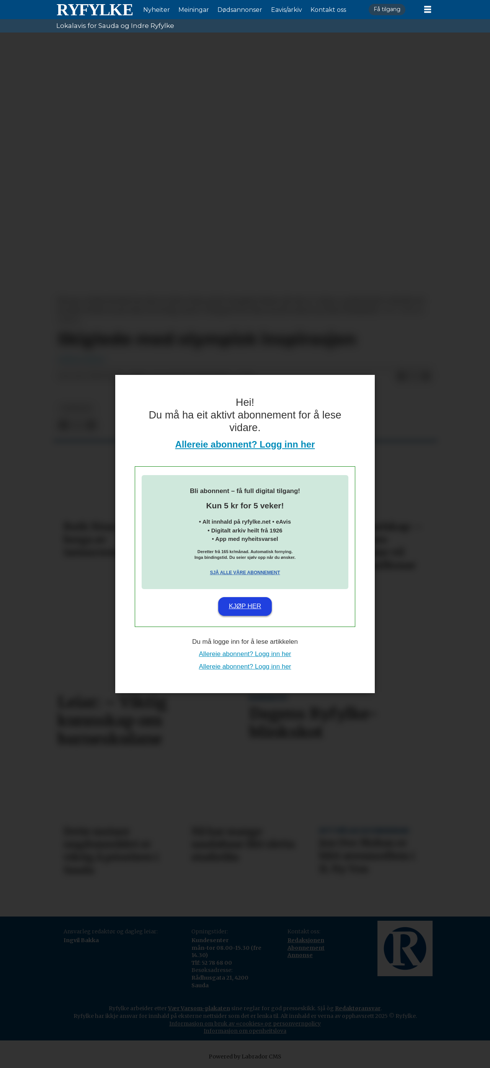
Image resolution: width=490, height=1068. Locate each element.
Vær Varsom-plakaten (199, 1008)
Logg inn (413, 10)
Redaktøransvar (358, 1008)
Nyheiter (156, 9)
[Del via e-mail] (426, 376)
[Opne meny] (427, 9)
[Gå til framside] (94, 9)
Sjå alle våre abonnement (245, 572)
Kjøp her (245, 606)
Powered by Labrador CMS (245, 1056)
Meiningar (193, 9)
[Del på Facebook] (401, 376)
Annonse (300, 955)
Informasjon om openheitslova (245, 1030)
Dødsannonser (239, 9)
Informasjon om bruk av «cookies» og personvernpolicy (245, 1023)
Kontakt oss (328, 9)
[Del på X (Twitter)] (414, 376)
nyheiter (76, 408)
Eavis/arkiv (286, 9)
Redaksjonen (305, 940)
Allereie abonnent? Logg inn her (245, 444)
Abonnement (306, 947)
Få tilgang (387, 9)
